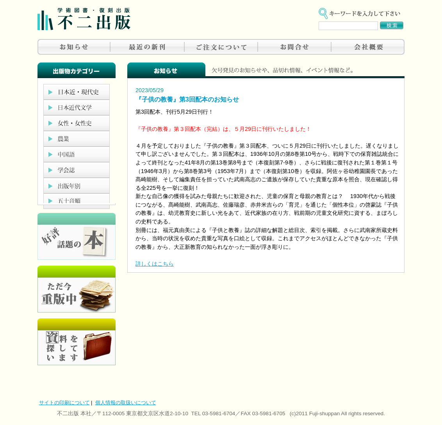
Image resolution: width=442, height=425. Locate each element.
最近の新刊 (147, 47)
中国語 (76, 154)
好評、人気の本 (76, 236)
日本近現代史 (76, 92)
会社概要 (368, 47)
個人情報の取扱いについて (125, 402)
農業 (76, 138)
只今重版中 (76, 289)
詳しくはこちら (154, 264)
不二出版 (83, 19)
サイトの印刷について (64, 402)
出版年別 (76, 185)
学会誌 (76, 170)
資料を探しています (76, 341)
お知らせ (74, 47)
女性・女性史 (76, 123)
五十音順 (76, 201)
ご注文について (221, 47)
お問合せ (294, 47)
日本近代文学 (76, 107)
